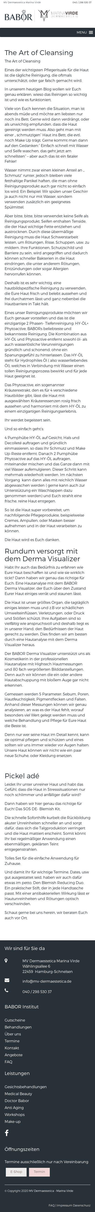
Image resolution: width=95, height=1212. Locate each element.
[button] (82, 32)
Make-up (13, 1121)
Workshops (15, 1114)
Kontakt (12, 1048)
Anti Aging (14, 1107)
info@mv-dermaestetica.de (46, 981)
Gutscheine (15, 1020)
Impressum (64, 1205)
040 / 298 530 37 (82, 2)
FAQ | (52, 1205)
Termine (12, 1041)
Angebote (13, 1055)
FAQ (8, 1061)
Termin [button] (39, 1172)
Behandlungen (18, 1027)
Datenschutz (81, 1205)
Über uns (13, 1034)
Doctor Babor (17, 1100)
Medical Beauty (18, 1093)
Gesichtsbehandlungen (26, 1086)
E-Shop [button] (16, 1172)
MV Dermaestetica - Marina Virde (51, 1190)
